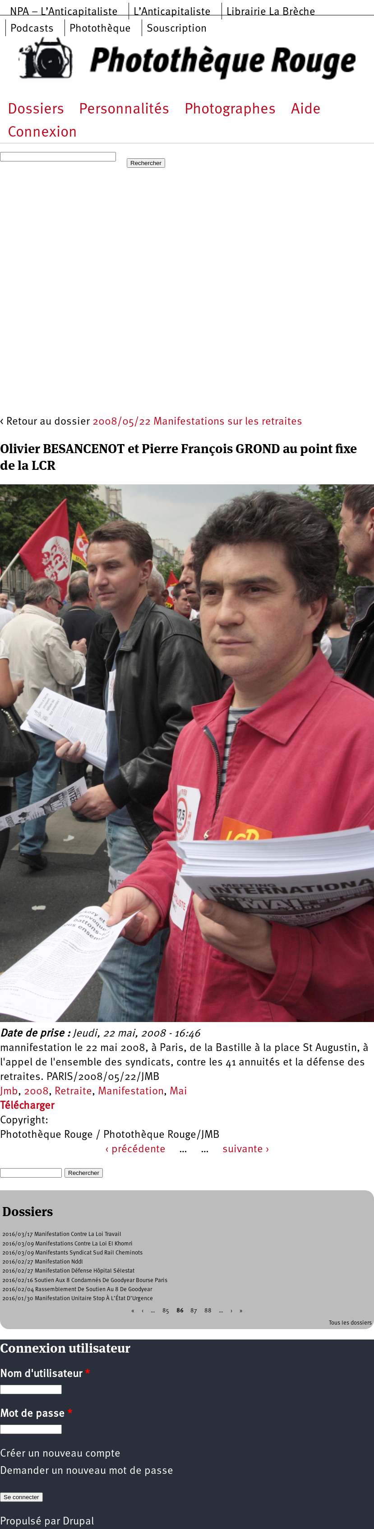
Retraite (73, 1091)
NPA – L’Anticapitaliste (64, 12)
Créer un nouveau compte (60, 1454)
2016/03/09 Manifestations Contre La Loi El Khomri (67, 1244)
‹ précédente (135, 1149)
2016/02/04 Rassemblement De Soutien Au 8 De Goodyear (77, 1289)
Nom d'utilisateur (45, 1374)
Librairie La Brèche (270, 12)
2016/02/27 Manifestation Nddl (42, 1262)
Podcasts (32, 29)
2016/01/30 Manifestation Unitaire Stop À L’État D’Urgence (77, 1299)
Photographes (230, 109)
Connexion (42, 132)
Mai (178, 1091)
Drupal (78, 1521)
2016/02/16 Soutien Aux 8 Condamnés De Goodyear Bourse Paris (84, 1280)
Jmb (9, 1091)
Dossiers (36, 109)
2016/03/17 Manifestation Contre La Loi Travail (61, 1234)
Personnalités (124, 109)
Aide (306, 109)
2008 (36, 1091)
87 (193, 1311)
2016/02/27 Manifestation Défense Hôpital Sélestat (68, 1271)
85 (165, 1311)
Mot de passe (36, 1414)
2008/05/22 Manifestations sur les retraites (197, 422)
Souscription (177, 29)
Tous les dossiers (350, 1323)
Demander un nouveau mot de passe (86, 1471)
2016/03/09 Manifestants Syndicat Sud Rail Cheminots (72, 1253)
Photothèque (100, 29)
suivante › (245, 1149)
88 (208, 1311)
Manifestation (131, 1091)
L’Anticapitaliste (172, 12)
